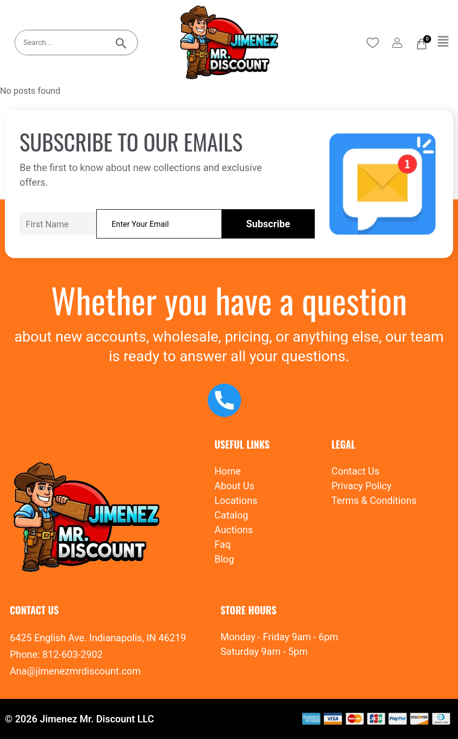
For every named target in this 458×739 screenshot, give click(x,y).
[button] (443, 42)
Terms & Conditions (373, 500)
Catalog (231, 515)
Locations (236, 500)
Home (228, 471)
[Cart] (421, 44)
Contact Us (355, 471)
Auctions (234, 530)
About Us (235, 486)
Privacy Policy (361, 486)
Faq (223, 544)
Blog (224, 559)
